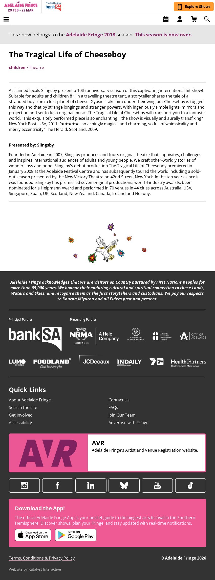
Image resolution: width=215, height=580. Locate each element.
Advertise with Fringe (128, 422)
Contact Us (119, 400)
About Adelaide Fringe (30, 400)
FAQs (113, 407)
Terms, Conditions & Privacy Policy (42, 558)
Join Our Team (122, 415)
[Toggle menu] (6, 19)
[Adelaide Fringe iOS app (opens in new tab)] (33, 535)
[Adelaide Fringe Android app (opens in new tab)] (75, 535)
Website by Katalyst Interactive (35, 569)
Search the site (23, 407)
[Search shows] (208, 19)
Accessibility (20, 422)
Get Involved (21, 415)
